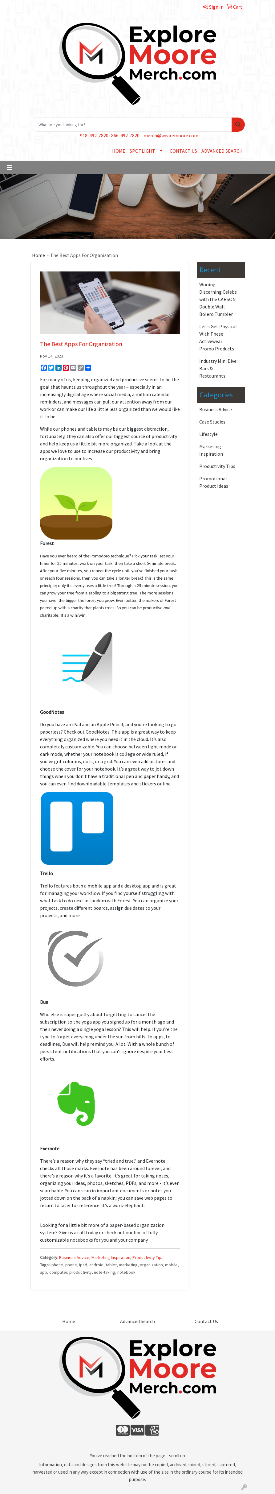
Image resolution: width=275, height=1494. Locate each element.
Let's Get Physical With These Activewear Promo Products (218, 337)
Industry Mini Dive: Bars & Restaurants (218, 368)
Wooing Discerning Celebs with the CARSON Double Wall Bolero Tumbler (218, 299)
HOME (118, 151)
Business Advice (74, 1257)
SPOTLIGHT (142, 151)
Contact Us (206, 1321)
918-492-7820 (94, 135)
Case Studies (212, 422)
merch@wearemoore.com (171, 135)
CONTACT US (183, 151)
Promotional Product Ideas (213, 482)
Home (38, 255)
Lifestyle (208, 434)
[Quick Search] (131, 125)
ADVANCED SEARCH (222, 151)
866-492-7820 (125, 135)
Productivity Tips (148, 1257)
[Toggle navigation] (9, 167)
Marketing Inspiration (110, 1257)
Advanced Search (137, 1321)
